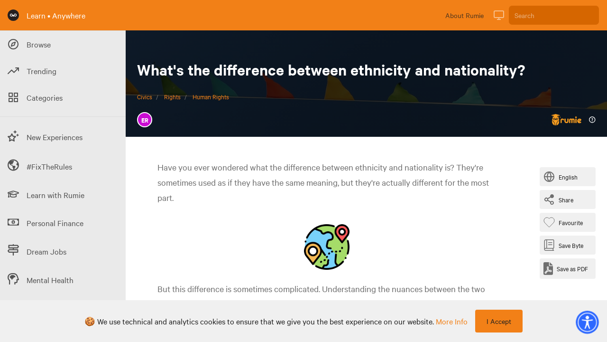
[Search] (553, 15)
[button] (587, 322)
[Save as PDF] (565, 268)
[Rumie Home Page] (13, 15)
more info (452, 321)
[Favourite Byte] (565, 222)
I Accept (499, 321)
